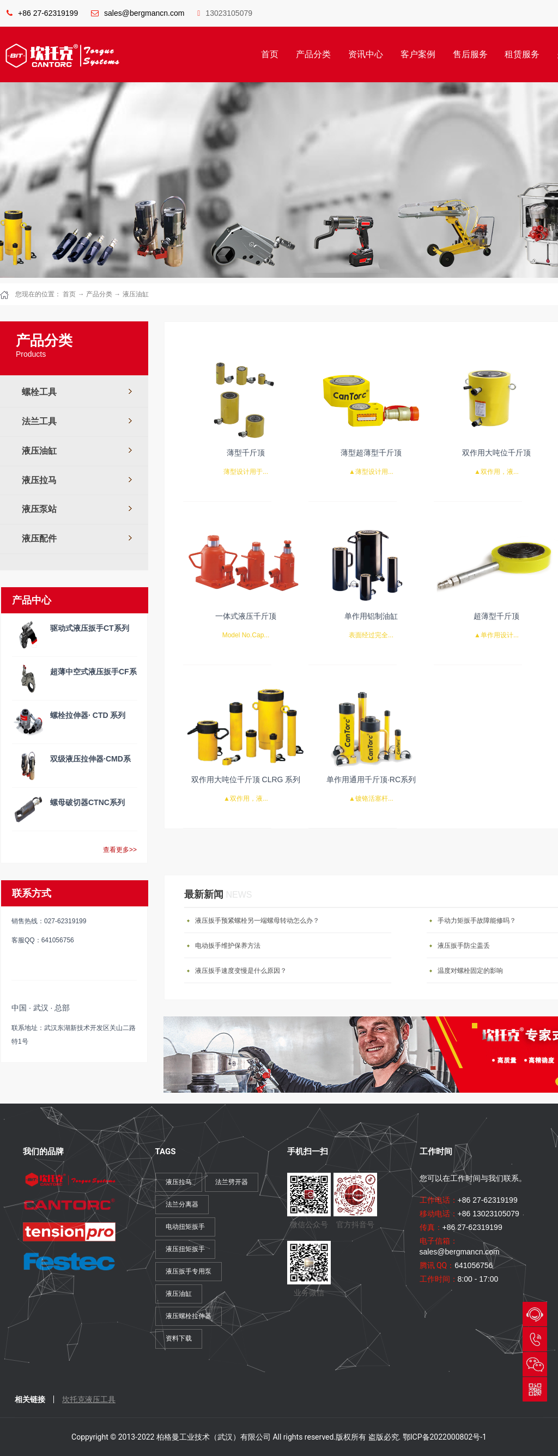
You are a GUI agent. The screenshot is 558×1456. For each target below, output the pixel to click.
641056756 (473, 1265)
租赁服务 (522, 54)
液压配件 (77, 538)
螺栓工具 (77, 392)
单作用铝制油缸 (371, 616)
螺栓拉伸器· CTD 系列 (87, 715)
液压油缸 (136, 294)
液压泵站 (77, 509)
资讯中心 (365, 54)
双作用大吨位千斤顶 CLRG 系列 (246, 779)
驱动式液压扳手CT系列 (89, 628)
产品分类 (313, 54)
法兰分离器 (182, 1204)
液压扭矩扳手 (185, 1249)
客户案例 (418, 54)
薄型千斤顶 (246, 452)
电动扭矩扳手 (185, 1226)
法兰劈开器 (231, 1182)
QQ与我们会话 (535, 1314)
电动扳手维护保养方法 (227, 945)
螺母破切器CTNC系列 (87, 802)
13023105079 (224, 13)
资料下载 (179, 1338)
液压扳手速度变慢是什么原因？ (241, 970)
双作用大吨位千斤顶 (496, 452)
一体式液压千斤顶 (245, 616)
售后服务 (470, 54)
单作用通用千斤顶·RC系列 (371, 779)
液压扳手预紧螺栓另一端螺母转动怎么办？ (257, 920)
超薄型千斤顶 (496, 616)
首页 (269, 54)
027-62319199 (535, 1339)
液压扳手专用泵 (188, 1271)
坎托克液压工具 (89, 1399)
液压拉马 (77, 480)
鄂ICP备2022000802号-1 (445, 1437)
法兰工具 (77, 421)
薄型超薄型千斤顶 (371, 452)
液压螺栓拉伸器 (188, 1316)
